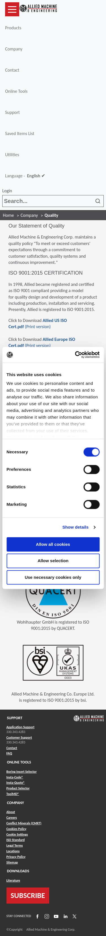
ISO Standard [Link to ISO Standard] (16, 840)
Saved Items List (19, 133)
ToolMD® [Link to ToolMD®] (13, 794)
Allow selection (53, 560)
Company (13, 49)
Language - (25, 176)
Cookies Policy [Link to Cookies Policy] (17, 829)
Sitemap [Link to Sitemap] (12, 862)
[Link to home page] (38, 9)
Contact (12, 70)
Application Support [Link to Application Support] (20, 727)
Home (8, 215)
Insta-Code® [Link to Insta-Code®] (15, 777)
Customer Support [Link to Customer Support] (19, 737)
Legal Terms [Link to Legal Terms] (15, 845)
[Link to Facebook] (37, 916)
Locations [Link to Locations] (13, 851)
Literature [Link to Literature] (13, 880)
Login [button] (8, 190)
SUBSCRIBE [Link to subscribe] (28, 895)
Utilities (12, 154)
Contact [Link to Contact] (12, 748)
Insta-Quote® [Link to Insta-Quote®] (16, 783)
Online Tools (16, 91)
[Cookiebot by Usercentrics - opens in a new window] (75, 354)
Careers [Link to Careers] (12, 818)
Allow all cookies (53, 544)
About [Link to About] (11, 812)
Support (12, 112)
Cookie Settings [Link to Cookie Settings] (17, 834)
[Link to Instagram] (46, 916)
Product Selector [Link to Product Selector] (18, 788)
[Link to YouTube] (55, 916)
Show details (75, 527)
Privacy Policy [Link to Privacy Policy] (16, 857)
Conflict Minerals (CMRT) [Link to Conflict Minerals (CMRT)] (24, 823)
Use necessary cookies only (53, 577)
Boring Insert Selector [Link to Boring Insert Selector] (22, 772)
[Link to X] (74, 916)
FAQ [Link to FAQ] (9, 753)
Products (13, 27)
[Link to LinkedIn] (64, 916)
